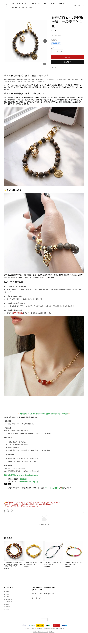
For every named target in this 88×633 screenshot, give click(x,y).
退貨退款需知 (8, 599)
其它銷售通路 (8, 601)
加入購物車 (67, 62)
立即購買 (67, 57)
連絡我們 (6, 591)
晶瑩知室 (21, 7)
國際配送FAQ (7, 606)
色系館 (33, 3)
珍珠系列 (46, 3)
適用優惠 (54, 40)
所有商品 (19, 3)
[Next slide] (45, 41)
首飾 (39, 3)
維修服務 (6, 604)
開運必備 (61, 3)
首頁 (13, 3)
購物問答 (6, 609)
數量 (52, 48)
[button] (75, 5)
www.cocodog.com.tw (32, 506)
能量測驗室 (29, 7)
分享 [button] (53, 67)
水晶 (26, 3)
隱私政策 (40, 632)
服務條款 (6, 594)
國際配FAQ (23, 479)
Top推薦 (53, 3)
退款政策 (45, 632)
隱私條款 (6, 596)
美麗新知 (14, 7)
